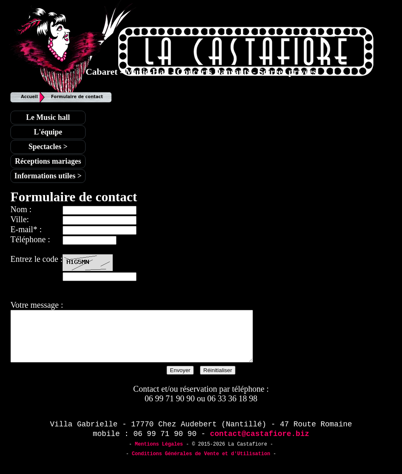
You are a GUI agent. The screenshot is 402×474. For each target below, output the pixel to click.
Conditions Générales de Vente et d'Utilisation (201, 464)
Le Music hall (48, 117)
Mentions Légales (159, 454)
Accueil (29, 96)
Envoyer (180, 380)
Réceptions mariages (48, 161)
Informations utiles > (47, 176)
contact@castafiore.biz (259, 444)
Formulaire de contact (77, 96)
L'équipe (48, 132)
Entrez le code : (36, 259)
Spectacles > (48, 146)
